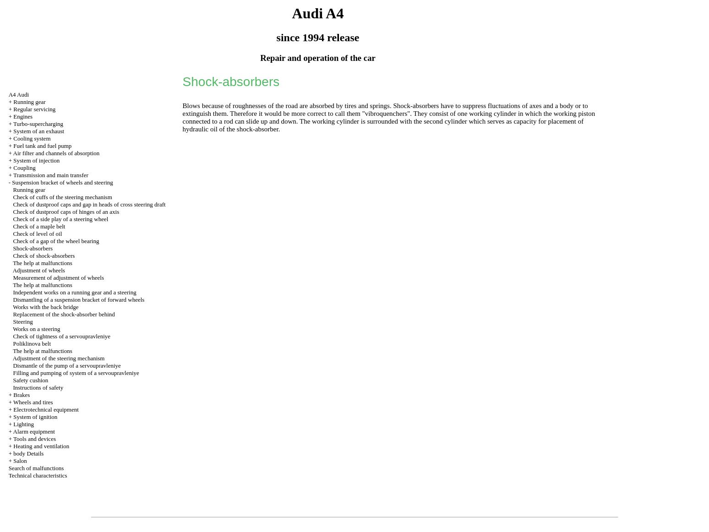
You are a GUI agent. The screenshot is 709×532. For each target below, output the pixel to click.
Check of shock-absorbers (44, 255)
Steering (23, 321)
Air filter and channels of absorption (56, 153)
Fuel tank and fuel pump (42, 145)
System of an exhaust (38, 131)
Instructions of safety (38, 387)
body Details (28, 453)
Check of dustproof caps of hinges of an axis (66, 211)
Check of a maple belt (39, 226)
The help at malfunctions (42, 263)
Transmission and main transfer (50, 175)
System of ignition (35, 416)
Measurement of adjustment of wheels (58, 277)
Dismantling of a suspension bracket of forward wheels (78, 299)
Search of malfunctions (36, 468)
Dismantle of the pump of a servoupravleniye (66, 365)
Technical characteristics (38, 475)
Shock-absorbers (33, 248)
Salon (20, 460)
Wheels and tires (33, 402)
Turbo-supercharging (38, 123)
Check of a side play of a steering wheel (60, 219)
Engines (23, 116)
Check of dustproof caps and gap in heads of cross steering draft (89, 204)
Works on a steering (36, 329)
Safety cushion (30, 380)
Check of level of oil (37, 233)
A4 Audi (19, 94)
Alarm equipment (34, 431)
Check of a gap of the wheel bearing (56, 241)
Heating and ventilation (41, 446)
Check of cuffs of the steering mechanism (62, 197)
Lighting (23, 424)
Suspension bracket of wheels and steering (62, 182)
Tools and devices (34, 438)
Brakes (21, 394)
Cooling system (31, 138)
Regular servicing (34, 109)
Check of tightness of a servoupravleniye (61, 336)
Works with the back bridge (45, 307)
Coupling (24, 167)
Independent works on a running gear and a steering (74, 292)
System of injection (36, 160)
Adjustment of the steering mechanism (59, 358)
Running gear (29, 101)
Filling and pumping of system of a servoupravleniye (76, 372)
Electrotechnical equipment (46, 409)
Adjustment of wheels (39, 270)
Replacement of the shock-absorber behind (64, 314)
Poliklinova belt (32, 343)
